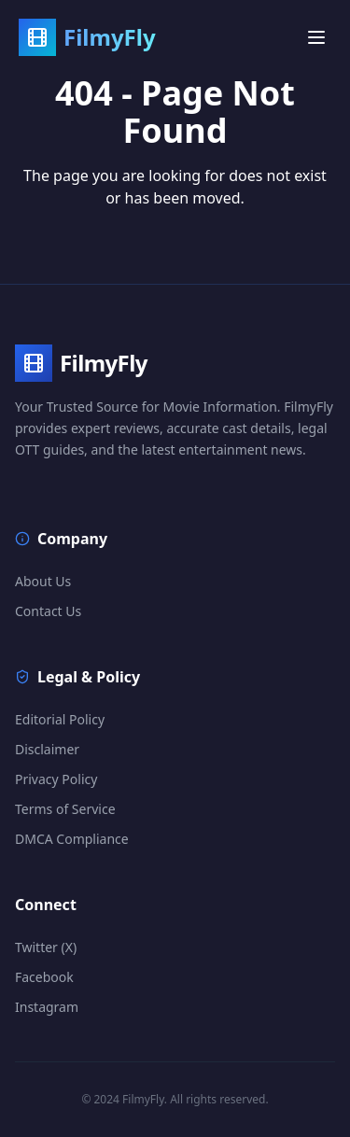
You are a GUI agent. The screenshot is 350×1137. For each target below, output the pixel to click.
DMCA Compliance (72, 839)
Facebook (44, 977)
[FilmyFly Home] (87, 34)
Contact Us (48, 611)
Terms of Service (65, 809)
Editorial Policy (60, 719)
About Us (43, 581)
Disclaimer (47, 749)
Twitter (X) (46, 947)
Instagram (46, 1007)
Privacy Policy (56, 779)
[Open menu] (316, 34)
